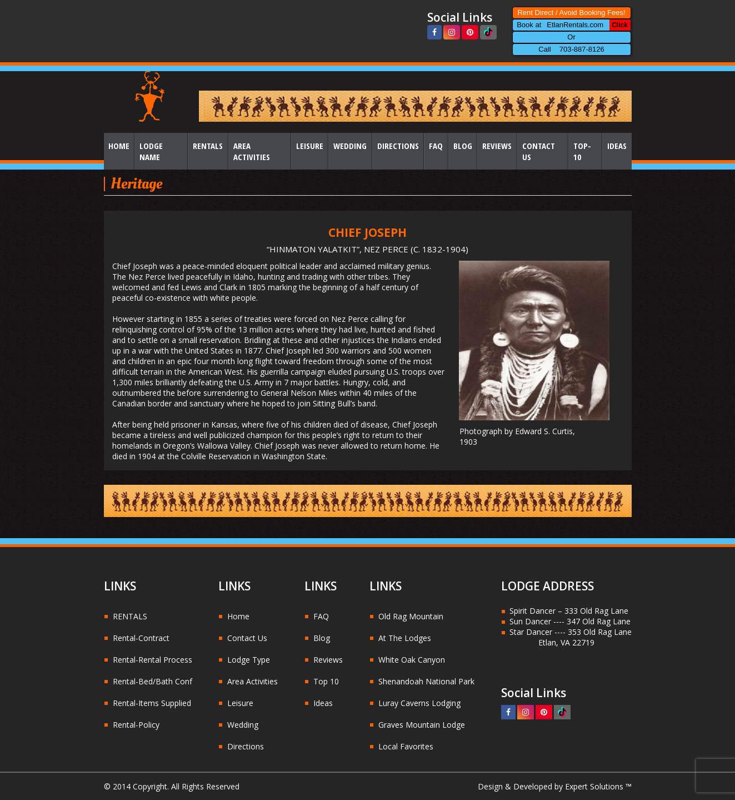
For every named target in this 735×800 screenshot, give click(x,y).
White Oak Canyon (411, 659)
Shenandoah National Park (426, 681)
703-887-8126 (581, 49)
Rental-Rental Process (152, 659)
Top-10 (582, 151)
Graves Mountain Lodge (421, 724)
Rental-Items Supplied (152, 703)
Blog (462, 145)
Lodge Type (248, 659)
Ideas (617, 145)
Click (620, 25)
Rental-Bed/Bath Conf (152, 681)
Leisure (309, 145)
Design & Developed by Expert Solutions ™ (555, 786)
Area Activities (251, 151)
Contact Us (538, 151)
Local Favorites (405, 746)
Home (118, 145)
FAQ (436, 145)
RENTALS (130, 616)
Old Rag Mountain (410, 616)
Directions (398, 145)
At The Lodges (404, 638)
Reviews (497, 145)
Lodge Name (151, 151)
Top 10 (326, 681)
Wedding (350, 145)
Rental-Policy (136, 724)
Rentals (208, 145)
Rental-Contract (141, 638)
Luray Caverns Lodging (419, 703)
